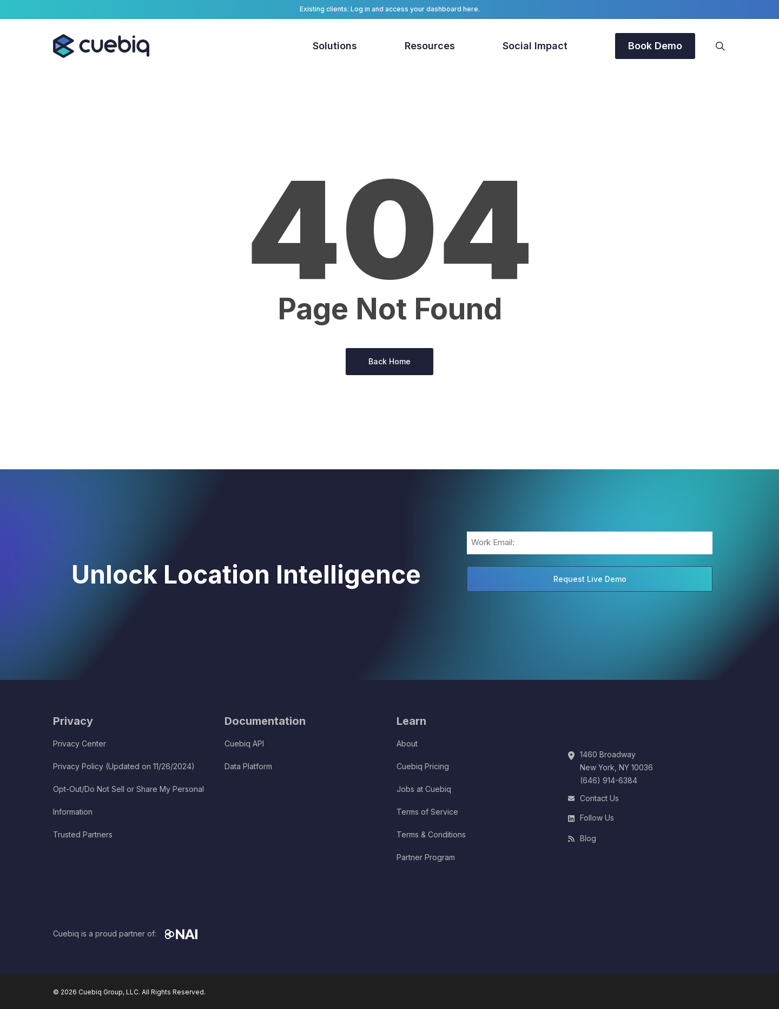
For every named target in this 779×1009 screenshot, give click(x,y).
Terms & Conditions (431, 834)
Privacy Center (79, 743)
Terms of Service (427, 811)
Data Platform (248, 766)
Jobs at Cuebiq (424, 789)
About (407, 743)
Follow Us (597, 817)
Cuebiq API (244, 743)
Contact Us (599, 798)
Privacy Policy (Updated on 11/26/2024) (124, 766)
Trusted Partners (83, 834)
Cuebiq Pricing (423, 766)
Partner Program (426, 857)
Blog (588, 838)
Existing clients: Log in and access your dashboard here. (390, 9)
